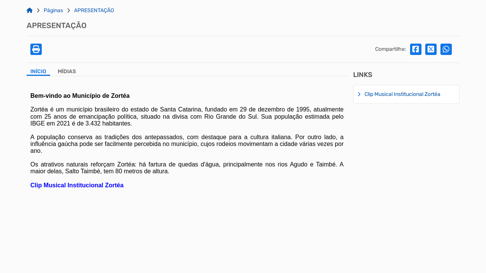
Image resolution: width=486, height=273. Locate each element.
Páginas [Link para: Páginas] (53, 11)
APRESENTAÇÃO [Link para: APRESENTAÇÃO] (94, 11)
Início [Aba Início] (38, 72)
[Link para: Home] (30, 11)
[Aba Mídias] (67, 72)
